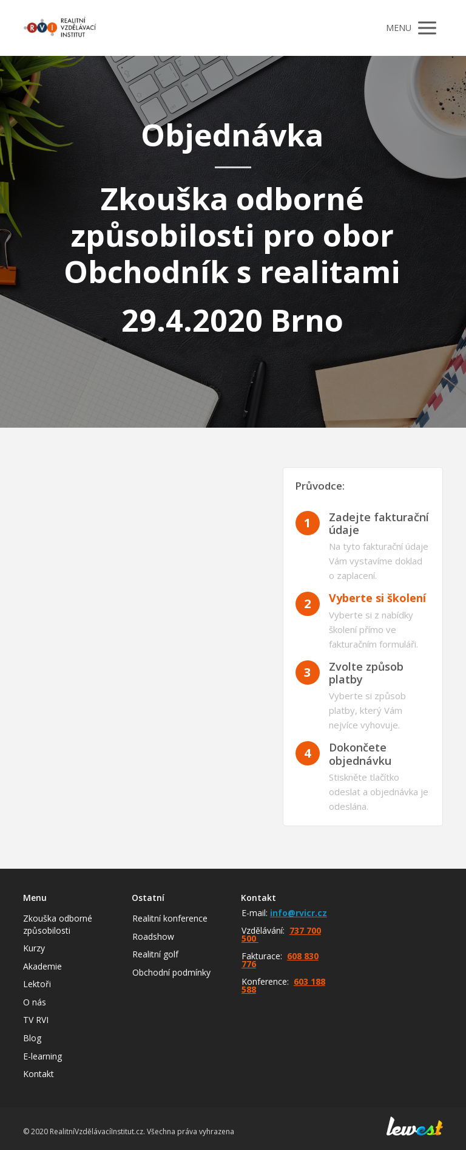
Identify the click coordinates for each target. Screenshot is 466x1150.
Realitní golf (155, 954)
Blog (32, 1038)
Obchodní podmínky (171, 972)
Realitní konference (170, 918)
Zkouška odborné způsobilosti (57, 924)
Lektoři (37, 984)
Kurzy (34, 948)
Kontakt (38, 1074)
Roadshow (153, 936)
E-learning (42, 1056)
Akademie (42, 966)
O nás (34, 1002)
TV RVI (36, 1019)
